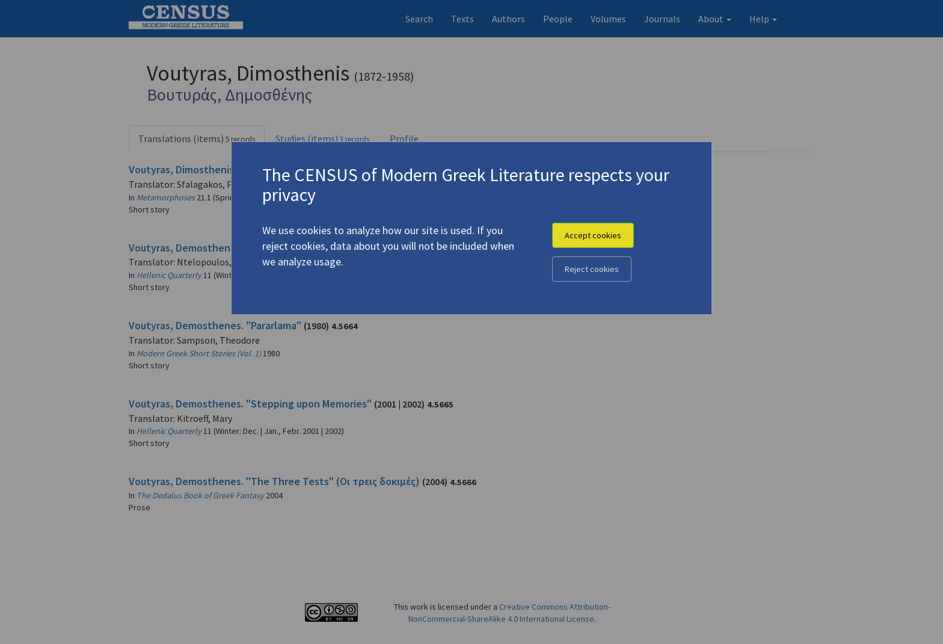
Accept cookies (593, 235)
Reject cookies (592, 269)
